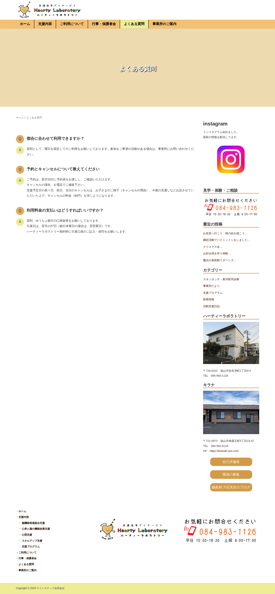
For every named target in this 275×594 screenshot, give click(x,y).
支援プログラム (213, 292)
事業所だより (211, 285)
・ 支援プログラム (28, 546)
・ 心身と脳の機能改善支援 (33, 528)
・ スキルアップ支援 (29, 540)
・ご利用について (26, 552)
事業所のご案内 (164, 24)
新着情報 (208, 299)
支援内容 (45, 24)
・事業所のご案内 (26, 570)
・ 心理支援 (24, 534)
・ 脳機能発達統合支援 (30, 523)
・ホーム (21, 511)
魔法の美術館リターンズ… (219, 260)
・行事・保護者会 (26, 558)
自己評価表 (231, 462)
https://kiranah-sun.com (224, 451)
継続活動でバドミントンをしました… (226, 240)
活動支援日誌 (211, 306)
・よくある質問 (25, 564)
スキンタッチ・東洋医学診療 (221, 279)
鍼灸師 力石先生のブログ (231, 487)
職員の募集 (231, 474)
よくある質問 (134, 24)
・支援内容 (22, 517)
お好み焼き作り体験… (217, 253)
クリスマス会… (213, 246)
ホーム (25, 24)
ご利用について (72, 24)
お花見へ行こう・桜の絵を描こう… (225, 233)
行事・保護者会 (104, 24)
